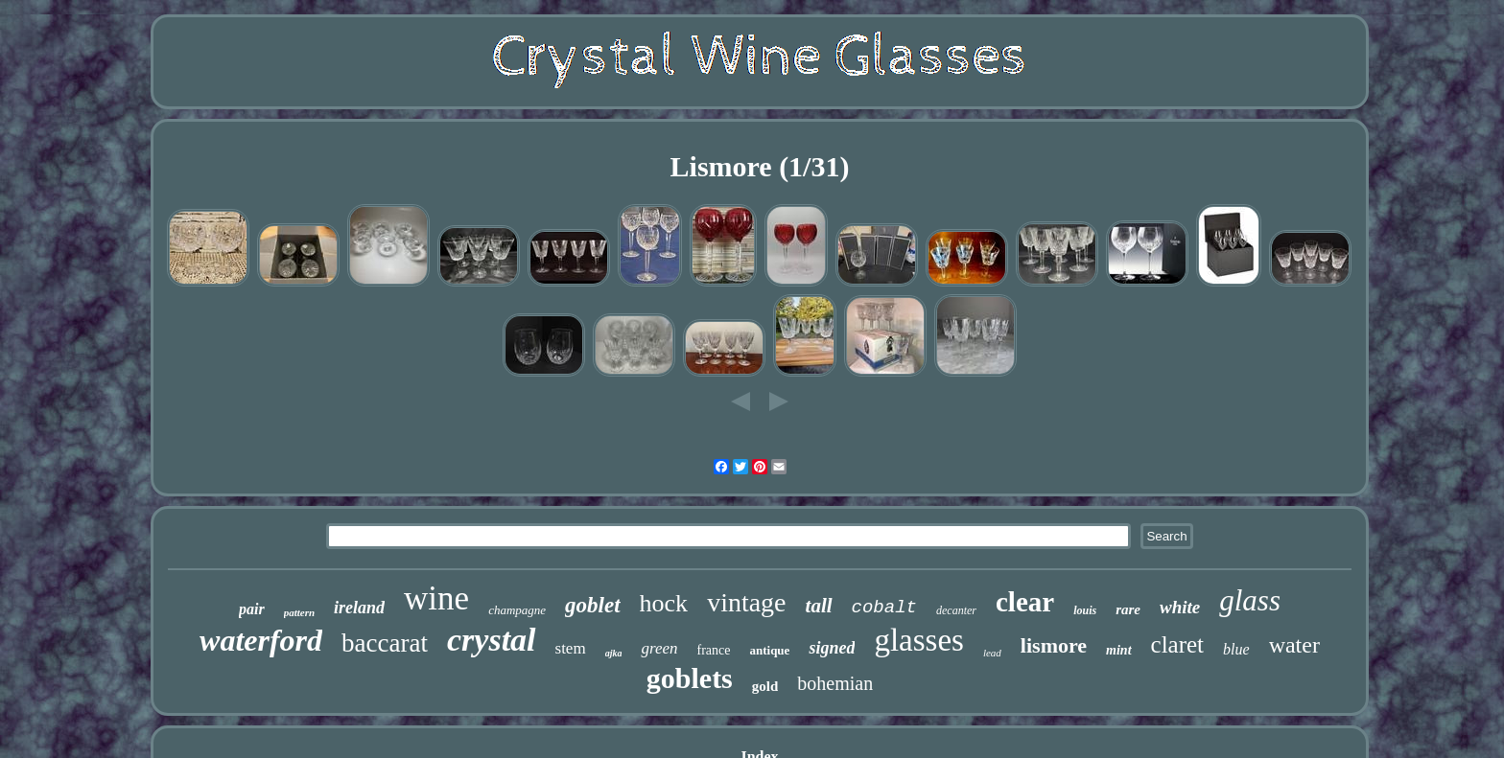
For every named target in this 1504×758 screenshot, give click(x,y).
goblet (593, 605)
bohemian (835, 683)
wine (436, 598)
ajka (614, 653)
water (1294, 644)
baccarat (384, 643)
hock (664, 603)
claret (1178, 644)
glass (1250, 600)
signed (832, 647)
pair (252, 609)
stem (570, 648)
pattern (299, 612)
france (714, 650)
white (1180, 607)
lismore (1054, 645)
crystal (491, 639)
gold (765, 686)
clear (1025, 601)
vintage (746, 602)
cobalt (884, 607)
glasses (919, 640)
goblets (689, 678)
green (659, 648)
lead (992, 652)
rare (1128, 609)
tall (819, 605)
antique (769, 650)
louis (1084, 610)
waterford (261, 640)
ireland (359, 607)
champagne (517, 610)
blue (1236, 649)
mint (1118, 650)
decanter (956, 610)
